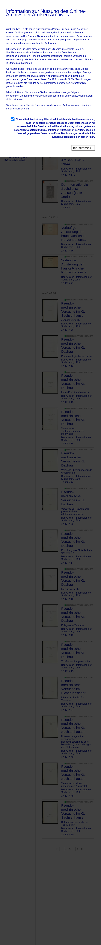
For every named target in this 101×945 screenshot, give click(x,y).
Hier (83, 105)
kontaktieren (17, 92)
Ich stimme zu (83, 148)
